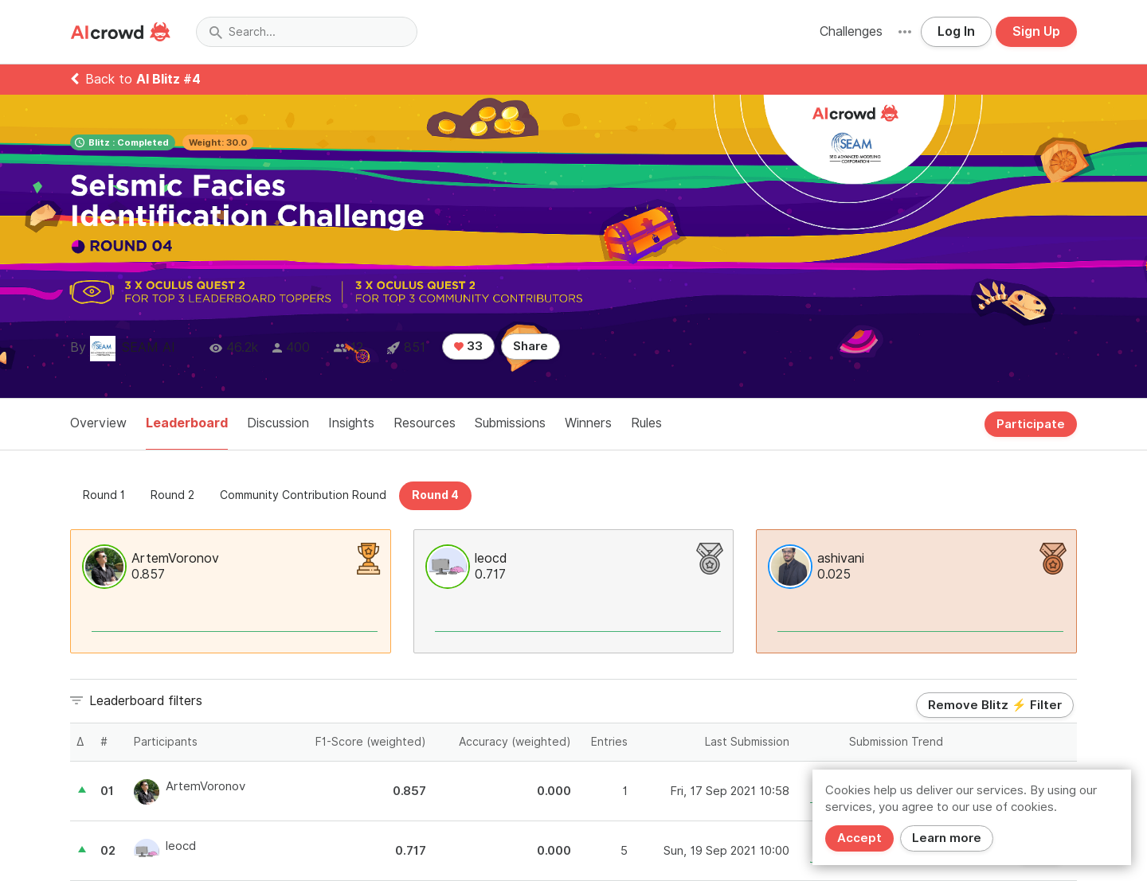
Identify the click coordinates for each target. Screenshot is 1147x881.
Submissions (510, 423)
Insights (351, 423)
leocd (491, 558)
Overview (98, 423)
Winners (588, 423)
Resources (424, 423)
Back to (135, 79)
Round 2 (172, 495)
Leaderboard (187, 423)
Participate (1030, 424)
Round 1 (104, 495)
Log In (956, 31)
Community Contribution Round (303, 495)
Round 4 (435, 495)
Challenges (851, 31)
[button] (904, 32)
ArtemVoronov (175, 558)
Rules (646, 423)
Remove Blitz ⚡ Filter (995, 705)
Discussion (278, 423)
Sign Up (1036, 31)
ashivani (840, 558)
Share (530, 346)
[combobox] (306, 32)
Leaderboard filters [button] (145, 700)
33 (468, 346)
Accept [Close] (859, 838)
